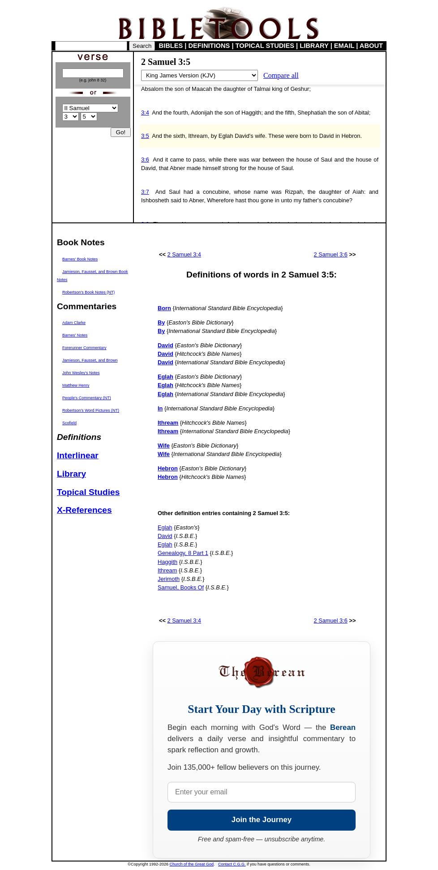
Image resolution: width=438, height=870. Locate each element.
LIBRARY (314, 45)
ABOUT (371, 45)
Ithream (167, 570)
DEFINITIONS (209, 45)
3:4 (145, 112)
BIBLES (171, 45)
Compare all (281, 75)
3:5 (145, 135)
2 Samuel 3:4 (184, 254)
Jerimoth (169, 579)
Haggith (167, 562)
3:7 (145, 191)
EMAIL (344, 45)
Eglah (165, 527)
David (165, 536)
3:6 (145, 159)
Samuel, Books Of (181, 587)
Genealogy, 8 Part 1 (183, 553)
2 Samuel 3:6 (331, 254)
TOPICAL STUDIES (265, 45)
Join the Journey (262, 819)
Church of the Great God (192, 864)
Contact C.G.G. (232, 864)
